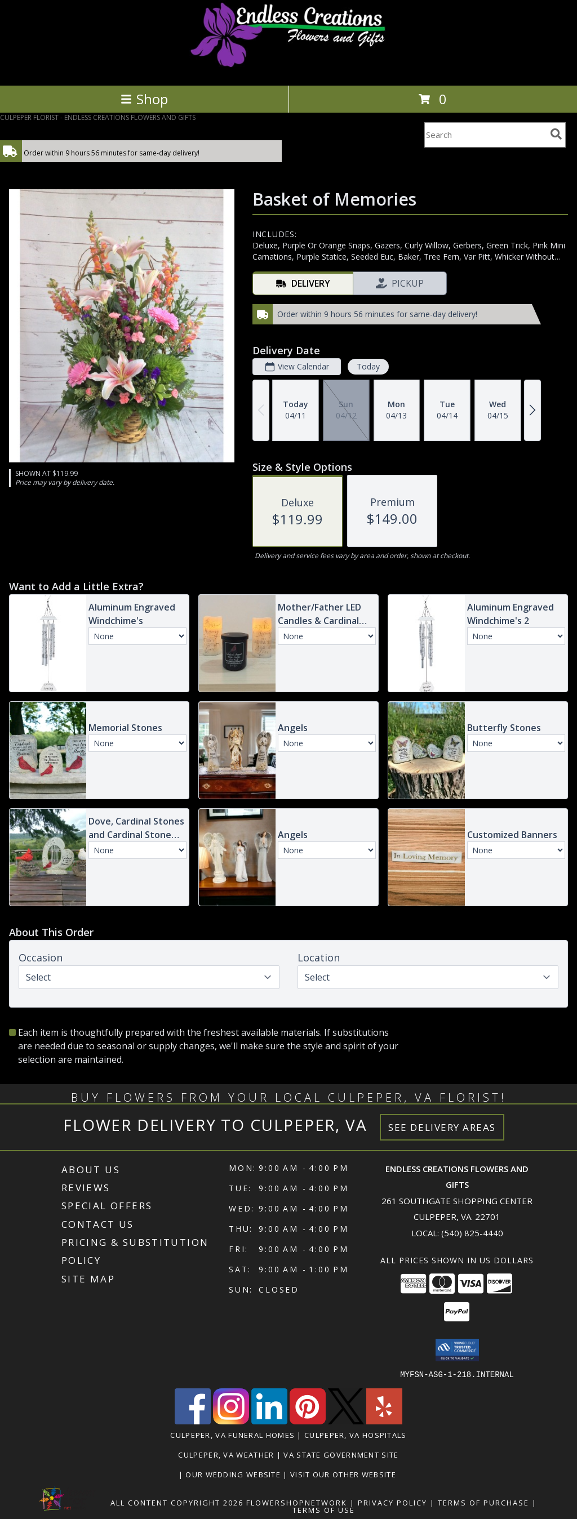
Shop (144, 99)
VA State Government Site (340, 1454)
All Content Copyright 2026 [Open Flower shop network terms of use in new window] (176, 1502)
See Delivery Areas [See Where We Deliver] (442, 1127)
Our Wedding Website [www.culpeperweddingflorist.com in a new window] (234, 1474)
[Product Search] (485, 135)
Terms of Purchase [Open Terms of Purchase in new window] (483, 1502)
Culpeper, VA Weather (226, 1454)
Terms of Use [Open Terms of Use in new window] (323, 1509)
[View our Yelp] (384, 1420)
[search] (556, 134)
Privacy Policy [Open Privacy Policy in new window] (392, 1502)
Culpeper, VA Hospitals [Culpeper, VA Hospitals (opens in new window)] (355, 1434)
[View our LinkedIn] (269, 1420)
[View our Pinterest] (308, 1420)
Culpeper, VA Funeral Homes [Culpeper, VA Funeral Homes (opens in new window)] (232, 1434)
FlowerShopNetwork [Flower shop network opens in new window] (296, 1502)
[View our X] (346, 1420)
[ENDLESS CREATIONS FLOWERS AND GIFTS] (289, 69)
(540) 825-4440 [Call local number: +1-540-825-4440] (472, 1233)
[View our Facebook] (193, 1420)
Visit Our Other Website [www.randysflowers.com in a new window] (344, 1474)
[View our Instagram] (231, 1420)
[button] (457, 1350)
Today (368, 366)
